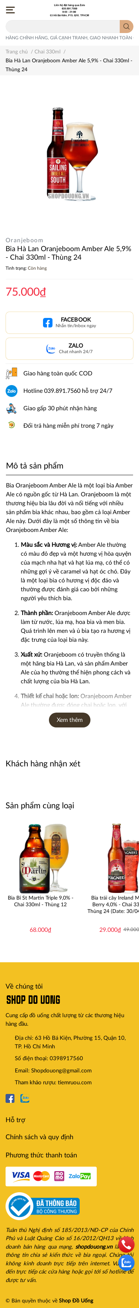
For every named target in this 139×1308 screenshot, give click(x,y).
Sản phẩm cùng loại (40, 806)
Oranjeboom (24, 240)
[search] (126, 26)
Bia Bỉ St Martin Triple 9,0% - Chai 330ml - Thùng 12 (40, 901)
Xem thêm (70, 720)
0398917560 (66, 1058)
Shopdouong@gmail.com (61, 1071)
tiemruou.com (75, 1082)
